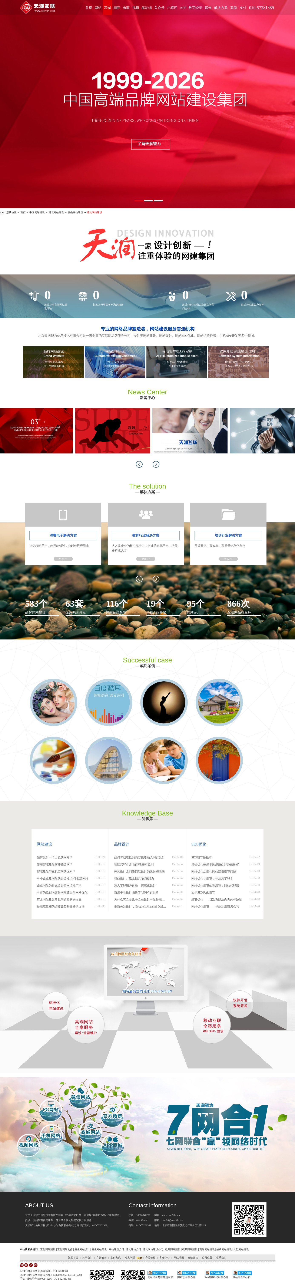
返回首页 (73, 1257)
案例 (233, 8)
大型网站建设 (241, 1249)
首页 (88, 8)
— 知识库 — (147, 819)
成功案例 (147, 666)
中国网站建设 (37, 212)
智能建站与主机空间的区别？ (56, 871)
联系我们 (221, 1257)
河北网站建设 (56, 212)
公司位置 (207, 1257)
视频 (135, 8)
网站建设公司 (116, 1249)
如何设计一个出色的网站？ (55, 857)
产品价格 (150, 1257)
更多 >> (63, 558)
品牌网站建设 (224, 1249)
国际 (116, 8)
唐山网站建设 (75, 212)
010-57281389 (261, 7)
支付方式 (115, 1257)
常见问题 (130, 1257)
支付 (243, 8)
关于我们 (87, 1257)
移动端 (147, 8)
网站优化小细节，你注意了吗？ (212, 878)
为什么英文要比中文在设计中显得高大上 (140, 899)
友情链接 (193, 1257)
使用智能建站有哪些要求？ (55, 864)
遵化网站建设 (48, 1249)
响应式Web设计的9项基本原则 (134, 864)
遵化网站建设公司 (153, 1249)
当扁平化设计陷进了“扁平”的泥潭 (136, 892)
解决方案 (221, 8)
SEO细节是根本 (201, 857)
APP (183, 8)
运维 (208, 8)
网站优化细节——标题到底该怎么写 (215, 906)
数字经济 (195, 8)
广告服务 (101, 1257)
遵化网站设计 (82, 1249)
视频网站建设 (190, 1249)
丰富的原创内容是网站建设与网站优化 (62, 892)
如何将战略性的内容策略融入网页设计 (139, 857)
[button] (139, 464)
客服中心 (164, 1257)
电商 (126, 8)
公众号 (159, 8)
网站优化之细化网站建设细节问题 (213, 871)
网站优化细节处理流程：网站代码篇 (215, 885)
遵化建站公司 (133, 1249)
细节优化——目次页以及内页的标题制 (216, 899)
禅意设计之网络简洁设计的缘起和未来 (139, 871)
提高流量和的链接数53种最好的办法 (60, 906)
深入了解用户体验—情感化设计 (135, 885)
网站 (98, 8)
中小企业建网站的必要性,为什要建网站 (62, 878)
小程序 (172, 8)
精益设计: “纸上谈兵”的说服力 (134, 878)
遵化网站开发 (99, 1249)
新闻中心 (147, 398)
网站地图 (179, 1257)
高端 (107, 8)
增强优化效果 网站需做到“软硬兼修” (215, 864)
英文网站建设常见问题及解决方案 (59, 899)
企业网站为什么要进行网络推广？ (59, 885)
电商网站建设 (172, 1249)
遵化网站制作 (65, 1249)
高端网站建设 (207, 1249)
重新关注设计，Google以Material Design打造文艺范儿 (140, 906)
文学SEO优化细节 (203, 892)
